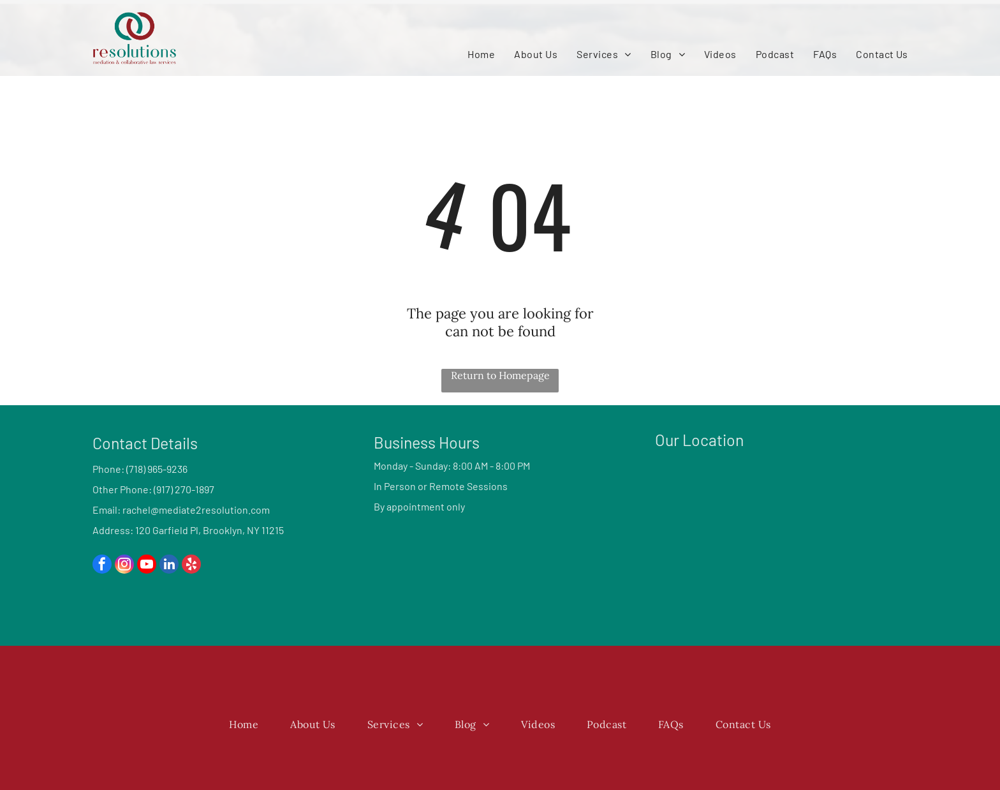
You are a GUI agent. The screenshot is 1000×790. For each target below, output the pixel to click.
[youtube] (146, 566)
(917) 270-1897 (184, 489)
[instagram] (124, 566)
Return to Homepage (500, 375)
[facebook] (102, 566)
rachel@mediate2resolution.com (196, 509)
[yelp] (191, 566)
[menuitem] (481, 54)
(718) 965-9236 (157, 469)
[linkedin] (169, 566)
